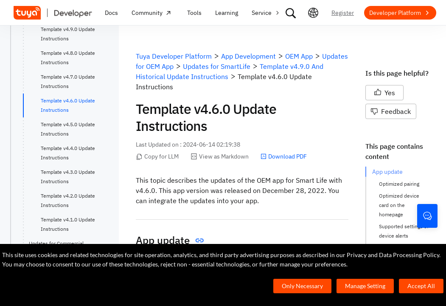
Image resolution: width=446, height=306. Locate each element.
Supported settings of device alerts (404, 231)
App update (387, 172)
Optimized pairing (399, 184)
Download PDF (284, 156)
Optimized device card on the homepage (400, 205)
